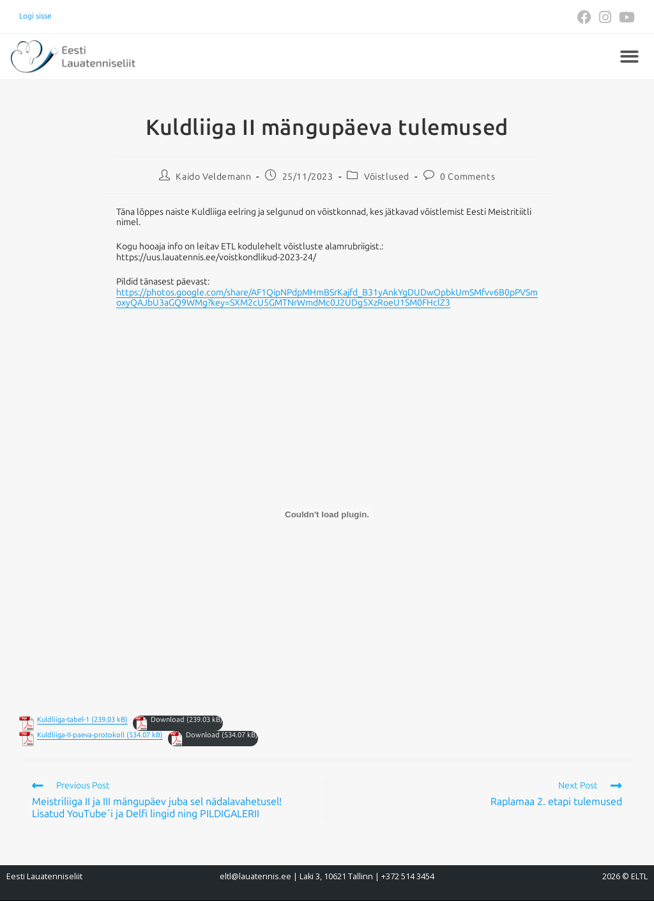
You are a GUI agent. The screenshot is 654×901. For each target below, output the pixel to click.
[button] (629, 57)
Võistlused (386, 176)
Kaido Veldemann (213, 176)
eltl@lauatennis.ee (255, 876)
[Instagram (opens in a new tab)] (605, 17)
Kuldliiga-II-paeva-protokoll (81, 735)
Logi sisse (35, 16)
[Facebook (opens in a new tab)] (584, 17)
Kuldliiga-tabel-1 (63, 720)
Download (168, 720)
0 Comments (467, 176)
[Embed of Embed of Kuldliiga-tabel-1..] (327, 514)
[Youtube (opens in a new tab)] (625, 17)
